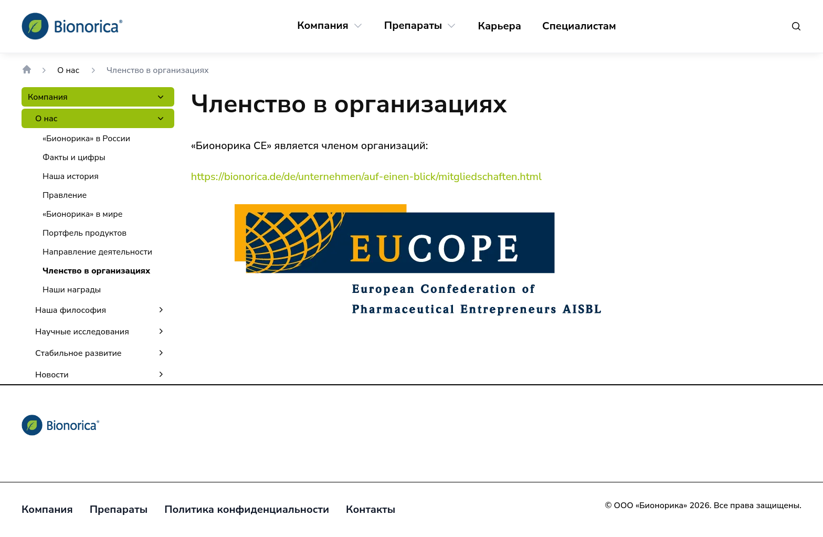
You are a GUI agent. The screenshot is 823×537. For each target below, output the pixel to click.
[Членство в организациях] (96, 271)
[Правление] (65, 195)
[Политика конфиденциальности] (246, 509)
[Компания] (323, 25)
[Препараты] (413, 25)
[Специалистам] (579, 26)
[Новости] (52, 374)
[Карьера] (499, 26)
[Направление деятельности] (97, 252)
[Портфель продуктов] (84, 233)
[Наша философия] (70, 310)
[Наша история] (71, 176)
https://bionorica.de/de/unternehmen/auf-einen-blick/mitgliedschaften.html (366, 177)
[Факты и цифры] (74, 157)
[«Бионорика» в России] (86, 138)
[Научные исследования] (82, 331)
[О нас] (46, 118)
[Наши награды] (72, 289)
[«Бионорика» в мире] (82, 214)
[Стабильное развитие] (78, 353)
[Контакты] (371, 509)
